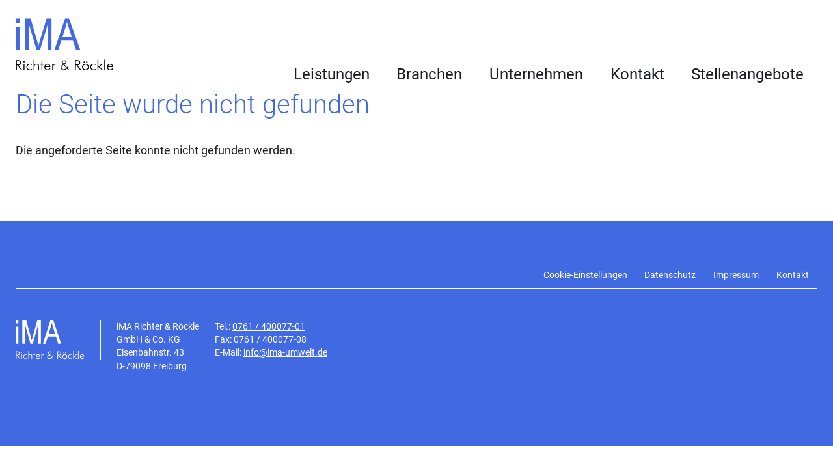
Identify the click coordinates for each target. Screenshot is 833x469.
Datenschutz (670, 275)
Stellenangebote (747, 74)
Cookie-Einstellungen (585, 275)
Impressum (736, 275)
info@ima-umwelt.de (285, 352)
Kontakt (637, 74)
